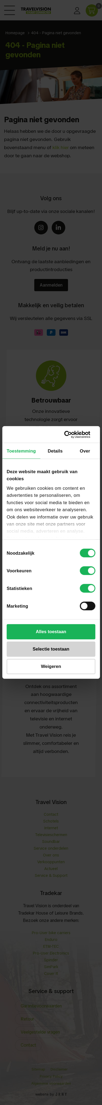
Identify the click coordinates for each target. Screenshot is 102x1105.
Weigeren (51, 666)
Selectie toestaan (51, 648)
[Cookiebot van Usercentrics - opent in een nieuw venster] (72, 434)
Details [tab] (55, 450)
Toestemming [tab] (21, 450)
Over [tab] (85, 450)
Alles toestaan (51, 631)
